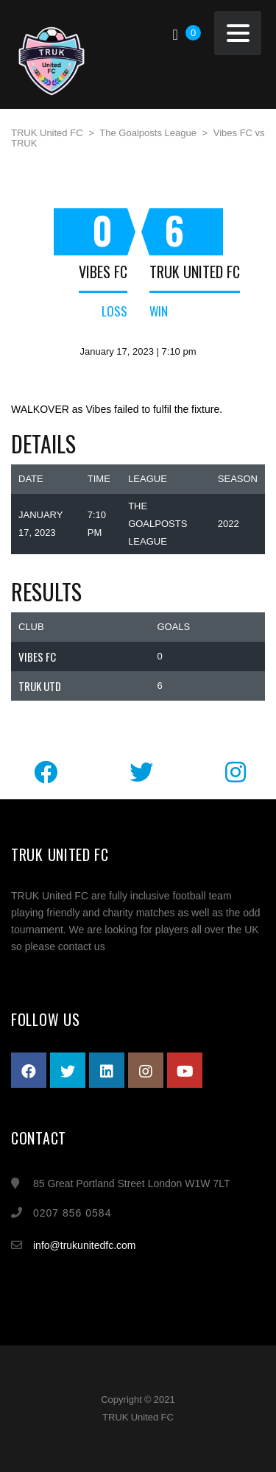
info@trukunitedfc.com (84, 1245)
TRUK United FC (194, 271)
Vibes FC (103, 271)
